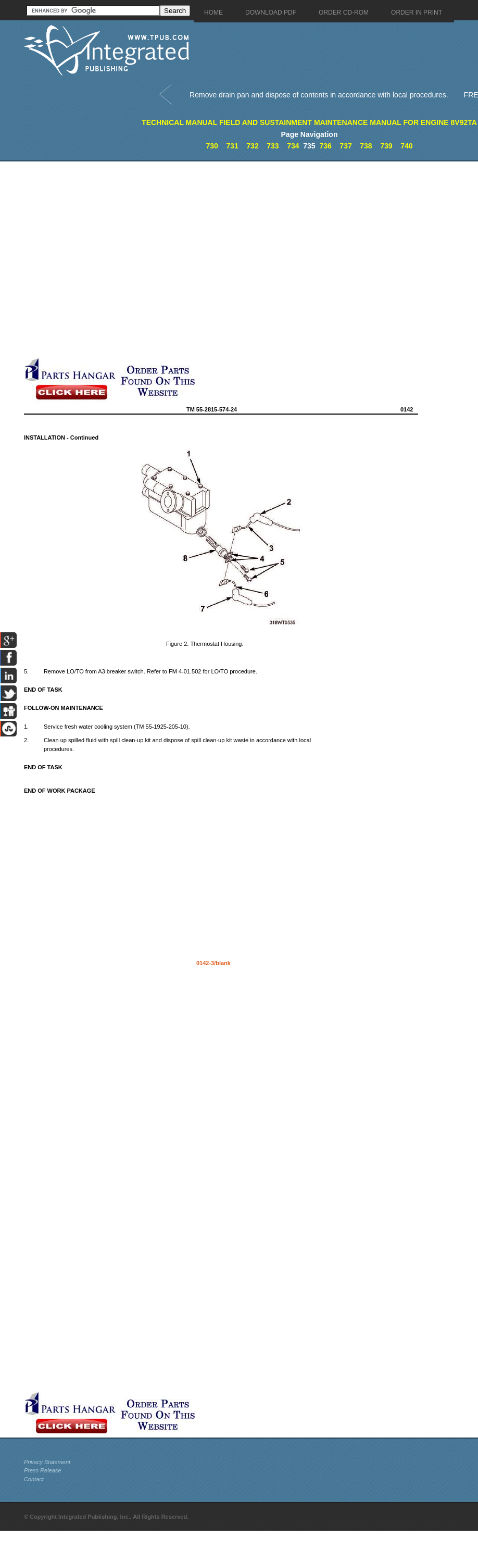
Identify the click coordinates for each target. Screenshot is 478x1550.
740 (406, 146)
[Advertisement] (111, 259)
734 (293, 146)
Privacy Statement (47, 1462)
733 (273, 146)
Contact (34, 1479)
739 (386, 146)
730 (212, 146)
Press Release (42, 1470)
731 (232, 146)
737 (345, 146)
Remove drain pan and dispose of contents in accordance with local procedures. (319, 95)
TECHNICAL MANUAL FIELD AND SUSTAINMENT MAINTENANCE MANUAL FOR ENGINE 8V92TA (309, 122)
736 (325, 146)
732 (252, 146)
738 (366, 146)
